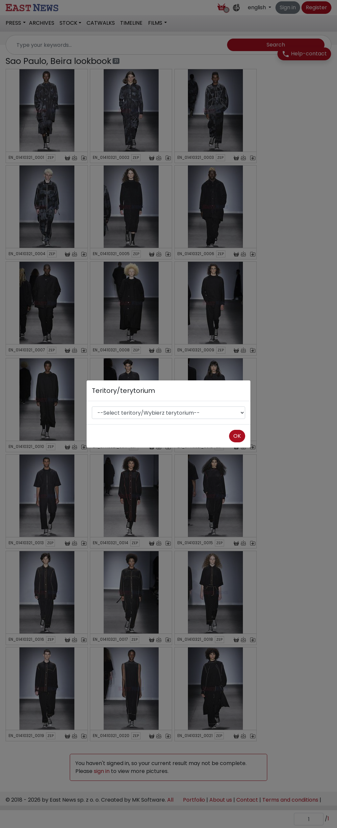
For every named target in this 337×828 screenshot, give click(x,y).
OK (237, 436)
